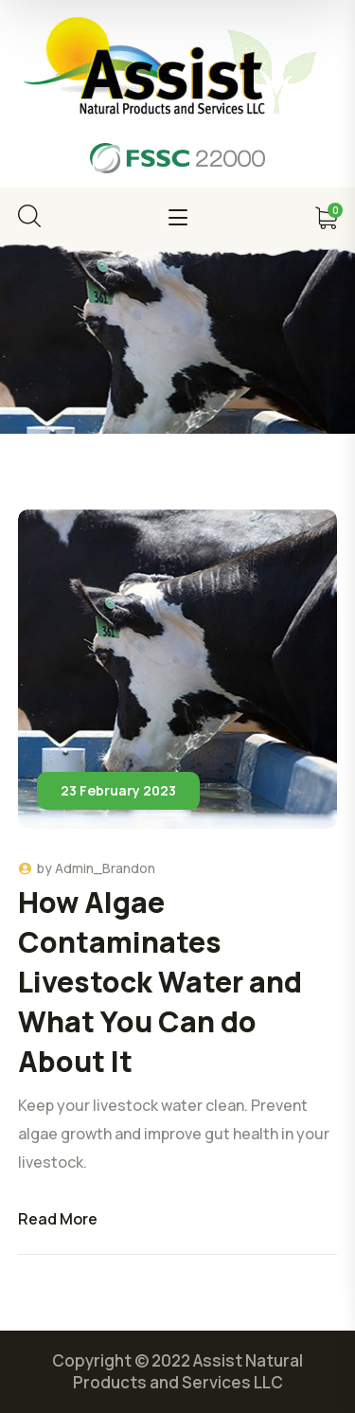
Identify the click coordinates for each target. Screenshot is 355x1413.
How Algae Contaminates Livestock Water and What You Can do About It (160, 982)
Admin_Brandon (105, 868)
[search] (29, 216)
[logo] (177, 69)
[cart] (325, 217)
